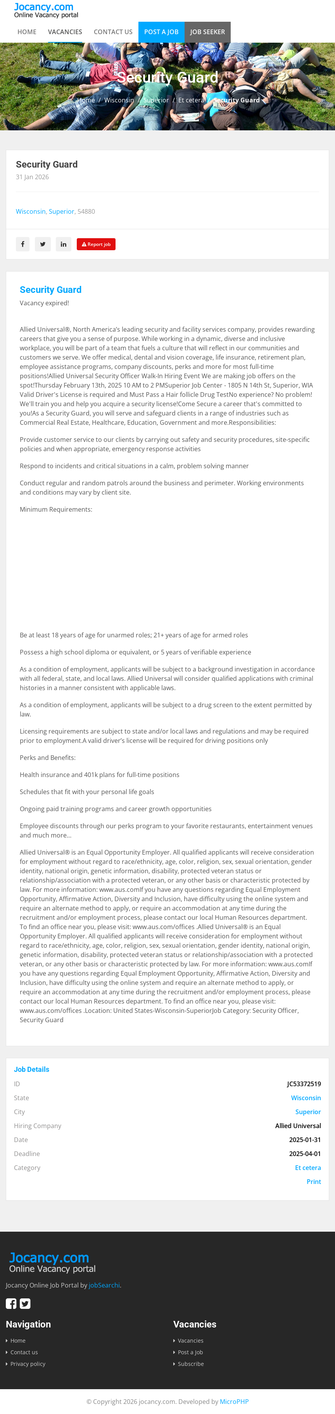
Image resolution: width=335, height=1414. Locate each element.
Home (26, 32)
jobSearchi (104, 1285)
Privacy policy (27, 1363)
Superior (156, 100)
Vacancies (65, 32)
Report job (96, 244)
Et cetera (191, 100)
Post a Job (161, 32)
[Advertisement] (167, 576)
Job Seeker (207, 32)
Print (314, 1182)
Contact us (113, 32)
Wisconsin (119, 100)
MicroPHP (234, 1401)
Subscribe (191, 1363)
